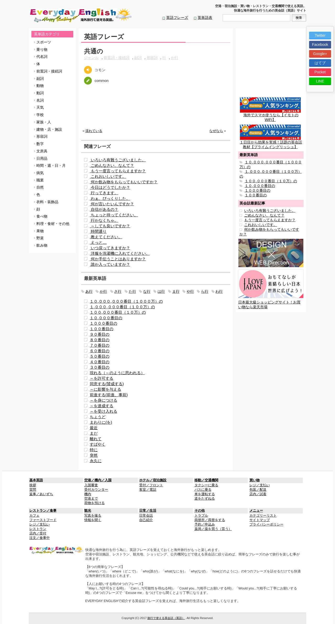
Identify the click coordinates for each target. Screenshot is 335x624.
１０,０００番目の (106, 318)
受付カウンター (96, 490)
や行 (190, 291)
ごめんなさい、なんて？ (112, 165)
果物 (39, 231)
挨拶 (32, 485)
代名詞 (40, 56)
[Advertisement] (155, 111)
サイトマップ (259, 520)
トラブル (201, 515)
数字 (39, 144)
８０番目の (99, 340)
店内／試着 (257, 494)
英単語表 (205, 17)
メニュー (256, 510)
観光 (87, 510)
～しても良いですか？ (110, 226)
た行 (132, 291)
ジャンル (91, 58)
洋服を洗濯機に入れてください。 (120, 253)
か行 (174, 58)
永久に (96, 461)
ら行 (204, 291)
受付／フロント (151, 485)
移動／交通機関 (206, 480)
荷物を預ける (94, 503)
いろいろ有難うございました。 (118, 160)
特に (94, 450)
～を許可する (101, 378)
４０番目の (99, 362)
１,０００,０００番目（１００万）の (122, 307)
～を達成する (101, 406)
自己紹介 (146, 520)
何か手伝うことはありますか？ (118, 259)
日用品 (40, 158)
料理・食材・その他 (51, 224)
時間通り (98, 231)
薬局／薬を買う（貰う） (213, 529)
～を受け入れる (103, 411)
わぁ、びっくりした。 (110, 198)
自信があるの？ (104, 209)
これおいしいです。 (108, 176)
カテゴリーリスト (263, 515)
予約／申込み (204, 524)
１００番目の (101, 329)
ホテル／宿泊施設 (152, 480)
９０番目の (99, 334)
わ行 (219, 291)
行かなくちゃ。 (104, 220)
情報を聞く (92, 520)
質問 (32, 490)
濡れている (93, 131)
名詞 (39, 100)
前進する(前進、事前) (109, 395)
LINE (320, 81)
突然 (94, 455)
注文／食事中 (39, 538)
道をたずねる (204, 498)
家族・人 (42, 122)
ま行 (176, 291)
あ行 (89, 291)
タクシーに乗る (206, 485)
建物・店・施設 (48, 129)
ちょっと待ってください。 (114, 215)
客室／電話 (147, 490)
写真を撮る (92, 515)
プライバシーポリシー (266, 524)
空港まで (91, 498)
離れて (96, 439)
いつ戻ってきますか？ (110, 248)
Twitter (320, 35)
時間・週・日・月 (50, 165)
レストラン (37, 529)
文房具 (40, 151)
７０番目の (99, 345)
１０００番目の (103, 323)
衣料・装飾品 (46, 202)
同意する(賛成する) (107, 384)
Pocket (320, 72)
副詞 (39, 78)
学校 (39, 115)
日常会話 (146, 515)
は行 (161, 291)
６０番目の (99, 351)
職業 (39, 180)
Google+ (320, 54)
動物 (39, 86)
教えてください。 (106, 237)
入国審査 (91, 485)
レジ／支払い (259, 485)
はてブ (320, 63)
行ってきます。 (104, 193)
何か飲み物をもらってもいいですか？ (124, 182)
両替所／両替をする (209, 520)
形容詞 (40, 136)
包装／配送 (257, 490)
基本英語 (36, 480)
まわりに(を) (101, 422)
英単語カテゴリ (47, 34)
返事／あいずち (41, 494)
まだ (94, 433)
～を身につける (103, 400)
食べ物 (40, 216)
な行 (146, 291)
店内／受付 (37, 533)
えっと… (98, 242)
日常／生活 (147, 510)
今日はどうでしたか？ (110, 187)
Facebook (320, 44)
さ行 (117, 291)
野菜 (39, 238)
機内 (87, 494)
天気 (39, 107)
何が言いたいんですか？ (112, 204)
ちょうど (97, 417)
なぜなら (216, 131)
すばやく (97, 444)
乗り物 (40, 49)
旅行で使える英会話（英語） (166, 618)
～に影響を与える (105, 389)
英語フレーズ (177, 17)
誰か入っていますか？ (110, 264)
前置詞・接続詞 (48, 71)
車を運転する (204, 494)
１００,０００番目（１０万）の (118, 312)
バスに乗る (202, 490)
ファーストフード (43, 520)
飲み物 (40, 245)
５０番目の (99, 356)
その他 (199, 510)
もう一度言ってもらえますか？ (118, 171)
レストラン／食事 (43, 510)
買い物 (254, 480)
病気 (39, 173)
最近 (94, 428)
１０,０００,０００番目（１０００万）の (126, 301)
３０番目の (99, 367)
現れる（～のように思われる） (117, 373)
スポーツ (42, 42)
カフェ (34, 515)
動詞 (39, 93)
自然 (39, 187)
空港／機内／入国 (97, 480)
